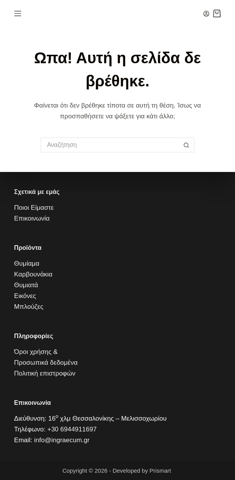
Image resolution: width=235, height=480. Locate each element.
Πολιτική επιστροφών (45, 373)
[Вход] (206, 14)
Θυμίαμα (27, 263)
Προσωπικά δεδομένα (46, 362)
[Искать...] (109, 145)
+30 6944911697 (72, 429)
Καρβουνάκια (33, 274)
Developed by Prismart (142, 470)
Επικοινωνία (32, 218)
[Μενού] (17, 13)
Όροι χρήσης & (36, 351)
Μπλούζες (29, 306)
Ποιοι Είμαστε (34, 207)
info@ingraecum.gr (62, 440)
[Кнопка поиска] (187, 145)
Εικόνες (25, 296)
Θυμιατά (26, 285)
